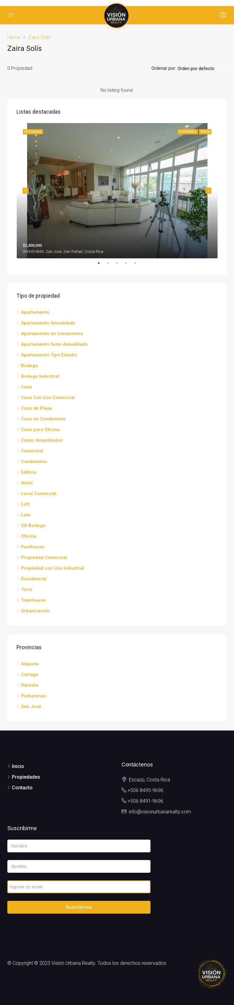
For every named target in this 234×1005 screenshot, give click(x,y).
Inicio (18, 766)
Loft (25, 504)
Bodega (29, 365)
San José (31, 706)
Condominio (34, 461)
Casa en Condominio (43, 419)
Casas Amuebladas (42, 440)
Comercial (32, 451)
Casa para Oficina (40, 429)
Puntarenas (33, 696)
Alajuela (30, 664)
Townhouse (33, 600)
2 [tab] (111, 263)
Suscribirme (79, 907)
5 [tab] (138, 263)
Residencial (34, 579)
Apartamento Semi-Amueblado (54, 344)
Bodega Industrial (40, 376)
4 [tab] (129, 263)
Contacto (22, 788)
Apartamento (35, 312)
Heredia (29, 685)
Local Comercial (38, 493)
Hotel (27, 483)
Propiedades (26, 777)
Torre (27, 589)
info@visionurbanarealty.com (160, 812)
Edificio (29, 472)
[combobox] (201, 68)
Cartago (29, 674)
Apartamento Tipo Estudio (49, 355)
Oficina (28, 536)
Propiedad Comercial (44, 557)
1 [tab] (102, 263)
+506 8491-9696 (145, 801)
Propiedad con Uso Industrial (52, 568)
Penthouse (32, 547)
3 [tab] (120, 263)
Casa (26, 387)
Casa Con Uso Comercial (48, 397)
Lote (25, 515)
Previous (26, 191)
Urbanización (35, 611)
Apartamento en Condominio (52, 333)
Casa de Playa (36, 408)
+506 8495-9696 (145, 790)
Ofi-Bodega (33, 525)
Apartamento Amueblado (48, 323)
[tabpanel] (117, 190)
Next (208, 191)
